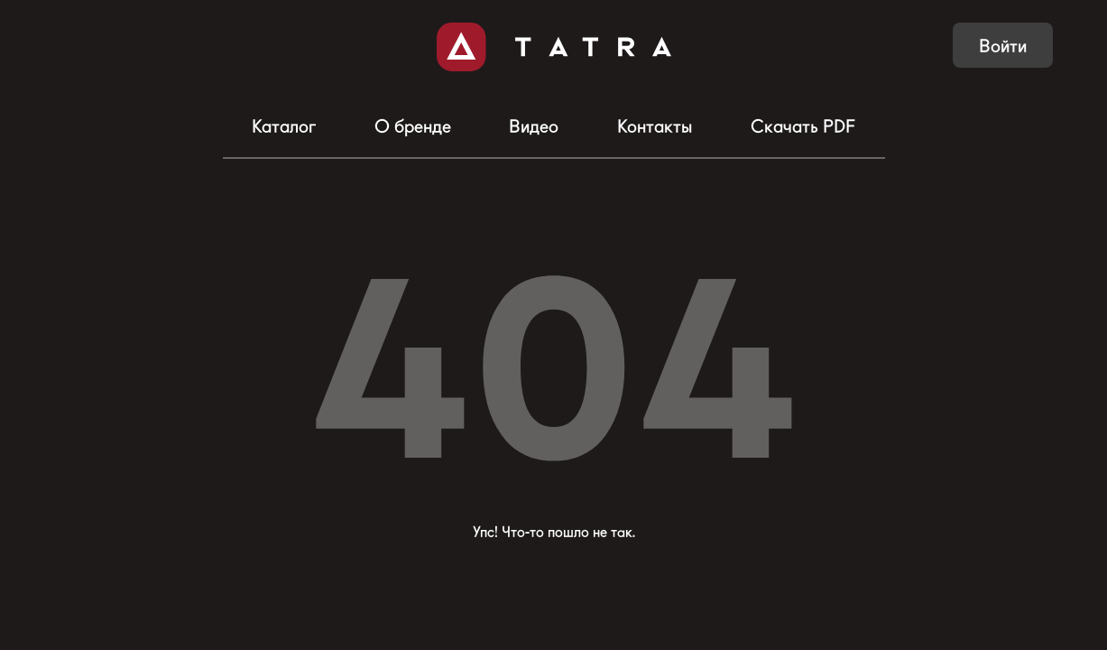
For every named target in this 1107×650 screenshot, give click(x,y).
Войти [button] (1003, 46)
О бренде (412, 126)
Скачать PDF (803, 126)
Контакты (654, 126)
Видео (533, 126)
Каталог (284, 126)
